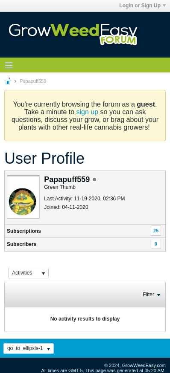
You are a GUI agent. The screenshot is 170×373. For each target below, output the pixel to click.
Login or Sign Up (142, 6)
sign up (87, 112)
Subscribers (21, 244)
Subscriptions (24, 231)
